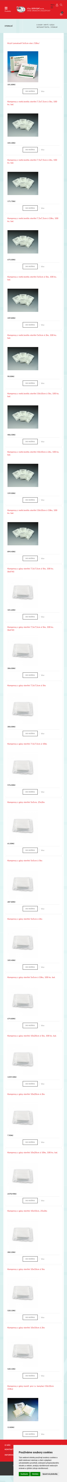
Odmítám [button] (35, 1474)
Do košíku (30, 91)
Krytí (46, 25)
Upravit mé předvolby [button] (50, 1474)
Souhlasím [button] (24, 1474)
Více (43, 91)
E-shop (39, 25)
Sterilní (54, 27)
